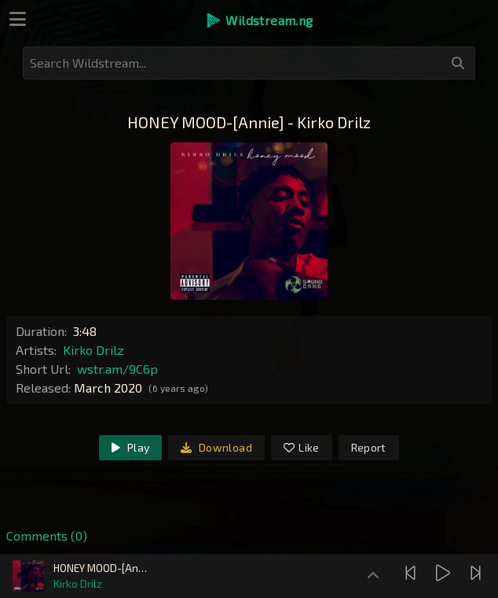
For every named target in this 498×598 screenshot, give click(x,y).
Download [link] (216, 447)
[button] (259, 20)
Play (130, 447)
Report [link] (368, 447)
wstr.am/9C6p (117, 368)
